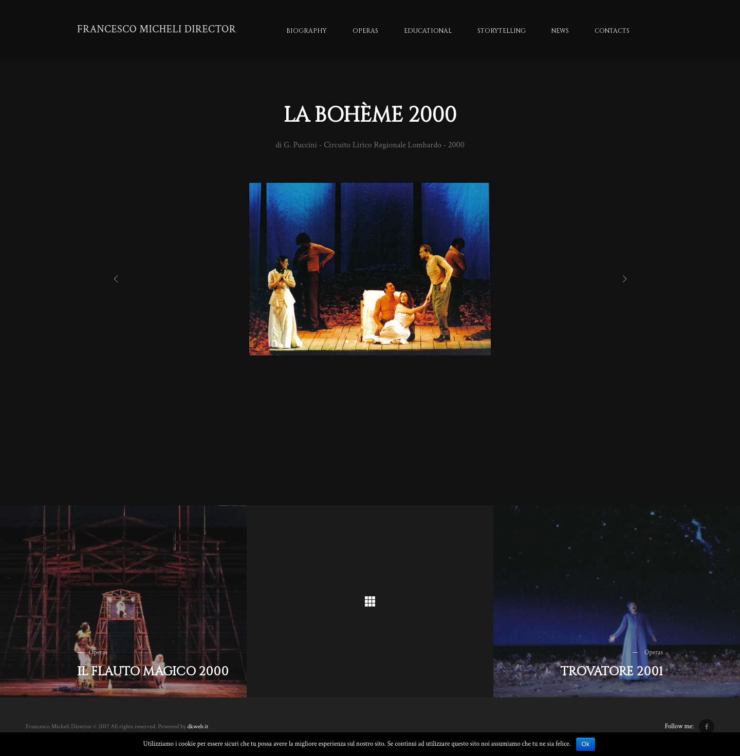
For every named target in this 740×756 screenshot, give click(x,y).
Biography (306, 31)
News (560, 31)
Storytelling (501, 31)
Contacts (612, 31)
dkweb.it (197, 726)
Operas (365, 31)
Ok (585, 744)
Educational (428, 31)
